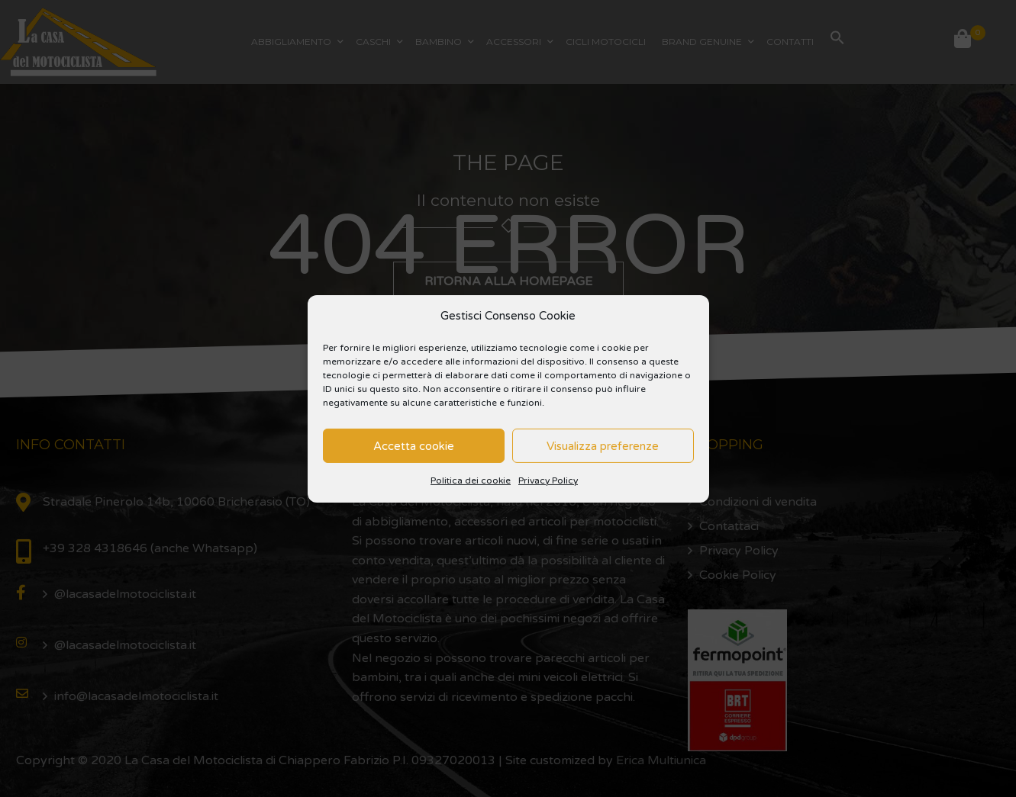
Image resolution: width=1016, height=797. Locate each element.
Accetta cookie (413, 446)
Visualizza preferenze (603, 446)
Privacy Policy (548, 480)
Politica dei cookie (471, 480)
